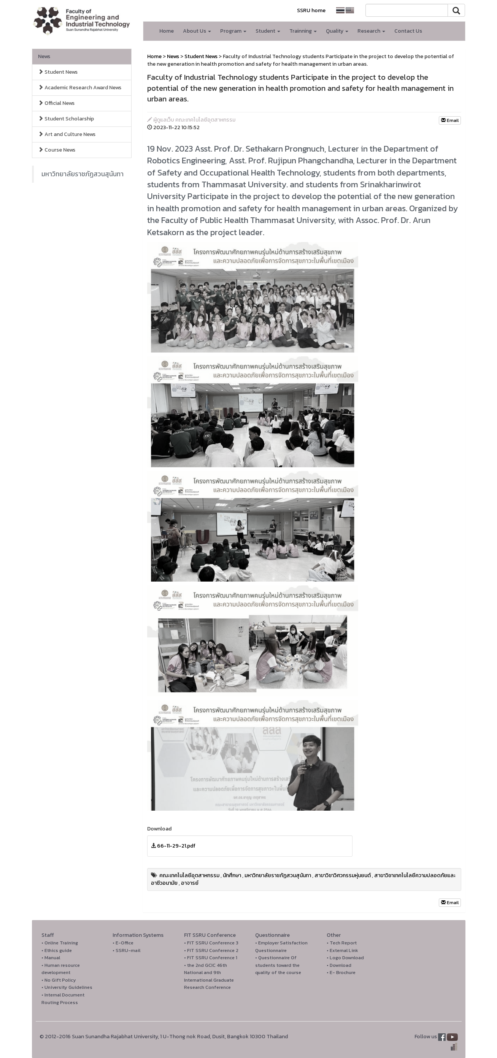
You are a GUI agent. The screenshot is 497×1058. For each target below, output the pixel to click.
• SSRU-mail (126, 950)
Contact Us (408, 31)
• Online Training (59, 942)
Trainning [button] (303, 31)
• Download (339, 965)
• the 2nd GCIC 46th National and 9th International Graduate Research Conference (209, 976)
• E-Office (123, 942)
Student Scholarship (66, 119)
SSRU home (311, 10)
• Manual (50, 957)
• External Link (342, 950)
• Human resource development (60, 969)
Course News (56, 150)
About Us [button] (197, 31)
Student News (58, 72)
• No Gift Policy (58, 980)
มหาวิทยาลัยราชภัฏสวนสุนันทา (82, 174)
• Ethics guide (56, 950)
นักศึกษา (232, 875)
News (44, 56)
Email (450, 120)
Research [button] (371, 31)
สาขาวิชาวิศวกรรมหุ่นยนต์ (342, 875)
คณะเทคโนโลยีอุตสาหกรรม (189, 875)
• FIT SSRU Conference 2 (211, 950)
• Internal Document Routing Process (62, 998)
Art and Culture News (66, 134)
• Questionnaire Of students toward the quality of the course (278, 965)
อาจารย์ (189, 883)
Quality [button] (337, 31)
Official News (56, 103)
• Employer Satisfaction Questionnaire (281, 946)
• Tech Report (342, 942)
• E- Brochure (341, 972)
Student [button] (268, 31)
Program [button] (233, 31)
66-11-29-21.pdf (176, 846)
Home (166, 31)
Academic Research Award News (79, 88)
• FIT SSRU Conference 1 (210, 957)
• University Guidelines (66, 987)
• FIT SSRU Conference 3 (211, 942)
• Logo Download (345, 957)
